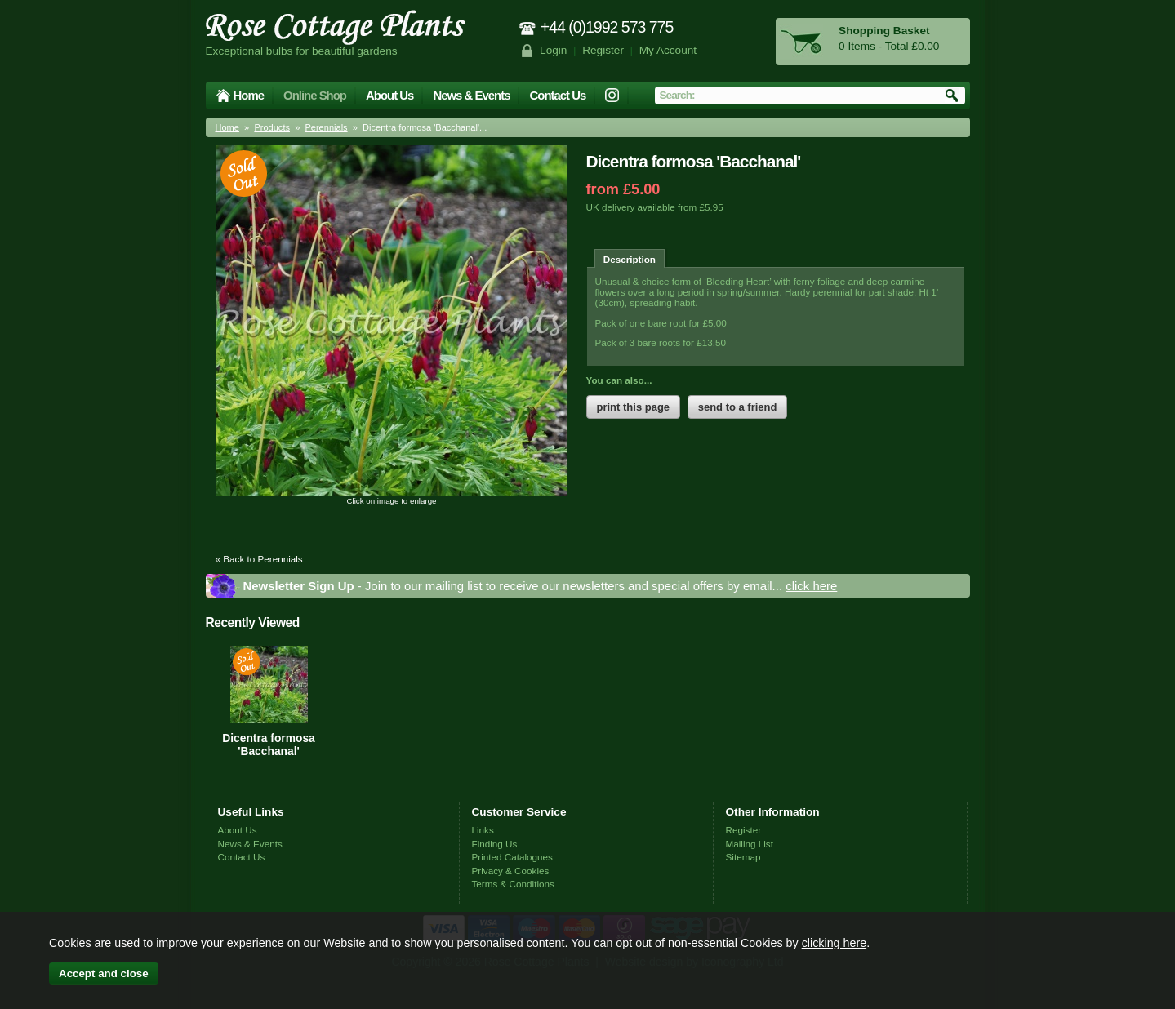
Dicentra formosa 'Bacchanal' (268, 744)
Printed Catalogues (512, 856)
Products (272, 127)
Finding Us (495, 843)
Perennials (326, 127)
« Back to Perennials (259, 558)
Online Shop (314, 95)
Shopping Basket (884, 30)
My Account (668, 50)
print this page (633, 407)
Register (603, 50)
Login (553, 50)
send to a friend (737, 407)
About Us (389, 95)
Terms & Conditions (513, 883)
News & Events (471, 95)
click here (811, 586)
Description (629, 259)
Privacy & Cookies (511, 870)
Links (483, 830)
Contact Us (557, 95)
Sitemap (743, 856)
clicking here (834, 942)
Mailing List (749, 843)
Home (249, 95)
